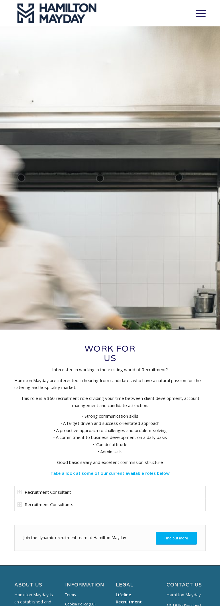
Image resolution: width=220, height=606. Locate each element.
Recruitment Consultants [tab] (45, 504)
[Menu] (198, 13)
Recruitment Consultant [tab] (44, 492)
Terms (70, 594)
